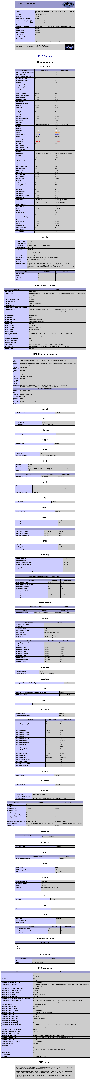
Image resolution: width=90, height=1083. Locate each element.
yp (45, 895)
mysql (45, 618)
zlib (45, 914)
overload (45, 679)
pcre (45, 688)
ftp (45, 498)
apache (45, 237)
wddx (45, 852)
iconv (45, 517)
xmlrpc (45, 877)
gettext (45, 507)
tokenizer (45, 843)
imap (45, 541)
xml (45, 864)
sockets (45, 781)
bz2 (45, 418)
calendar (45, 430)
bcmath (45, 409)
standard (45, 790)
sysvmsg (45, 831)
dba (45, 449)
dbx (45, 461)
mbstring (45, 555)
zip (45, 905)
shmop (45, 771)
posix (45, 700)
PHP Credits (45, 56)
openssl (45, 667)
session (45, 710)
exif (45, 482)
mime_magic (45, 603)
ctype (45, 440)
